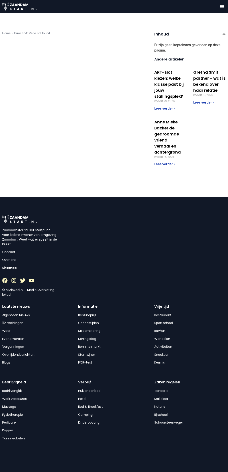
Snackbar (161, 354)
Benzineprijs (87, 315)
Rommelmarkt (89, 346)
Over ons (9, 260)
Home (6, 33)
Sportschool (163, 323)
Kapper (7, 430)
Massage (9, 406)
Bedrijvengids (12, 391)
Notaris (159, 406)
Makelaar (161, 399)
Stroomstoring (89, 331)
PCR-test (85, 362)
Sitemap (9, 268)
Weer (6, 331)
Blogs (6, 362)
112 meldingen (12, 323)
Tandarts (161, 391)
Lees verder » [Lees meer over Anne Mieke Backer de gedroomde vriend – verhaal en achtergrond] (164, 164)
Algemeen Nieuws (16, 315)
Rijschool (161, 414)
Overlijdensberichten (18, 354)
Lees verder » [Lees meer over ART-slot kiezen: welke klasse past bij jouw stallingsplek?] (164, 108)
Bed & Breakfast (90, 406)
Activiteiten (163, 346)
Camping (85, 414)
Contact (8, 252)
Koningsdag (87, 339)
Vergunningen (13, 346)
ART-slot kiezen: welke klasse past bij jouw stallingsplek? (169, 84)
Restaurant (162, 315)
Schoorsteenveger (168, 422)
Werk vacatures (14, 399)
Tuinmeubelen (13, 438)
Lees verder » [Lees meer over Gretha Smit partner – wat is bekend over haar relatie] (203, 102)
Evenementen (13, 339)
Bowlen (159, 331)
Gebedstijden (88, 323)
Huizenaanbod (89, 391)
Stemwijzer (86, 354)
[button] (222, 6)
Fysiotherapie (12, 414)
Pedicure (9, 422)
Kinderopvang (89, 422)
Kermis (159, 362)
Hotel (82, 399)
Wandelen (162, 339)
